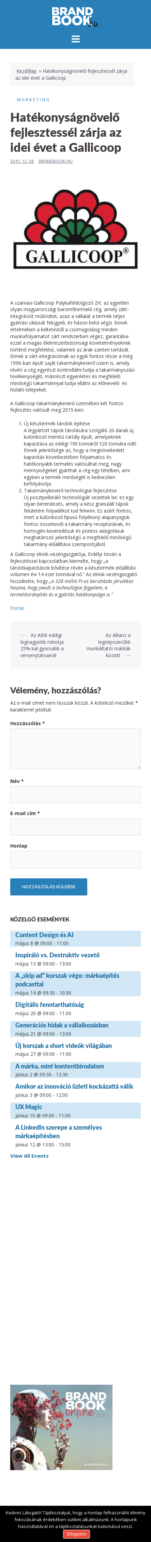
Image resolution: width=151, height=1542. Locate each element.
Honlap (18, 845)
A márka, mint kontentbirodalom (59, 1066)
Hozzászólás (27, 723)
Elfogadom (76, 1534)
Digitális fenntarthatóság (49, 1004)
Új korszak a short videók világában (63, 1045)
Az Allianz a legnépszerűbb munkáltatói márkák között (109, 645)
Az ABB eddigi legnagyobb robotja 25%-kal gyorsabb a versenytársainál (42, 645)
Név (17, 781)
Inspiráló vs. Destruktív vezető (57, 955)
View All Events (29, 1155)
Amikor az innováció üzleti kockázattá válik (74, 1086)
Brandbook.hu (56, 161)
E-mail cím (25, 813)
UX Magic (28, 1107)
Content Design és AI (44, 935)
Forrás (17, 608)
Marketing (33, 99)
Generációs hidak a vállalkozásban (61, 1025)
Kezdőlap (26, 71)
